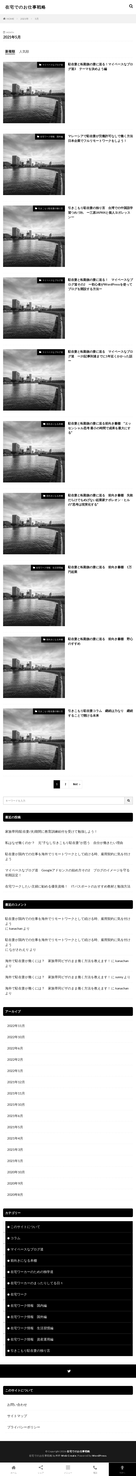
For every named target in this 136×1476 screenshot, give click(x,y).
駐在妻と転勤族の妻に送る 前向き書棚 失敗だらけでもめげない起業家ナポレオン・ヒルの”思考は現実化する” (100, 499)
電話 (95, 1469)
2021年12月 (16, 1082)
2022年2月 (15, 1059)
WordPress (99, 1455)
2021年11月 (16, 1093)
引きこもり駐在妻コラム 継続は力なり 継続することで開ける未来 (100, 713)
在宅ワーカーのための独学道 (32, 1272)
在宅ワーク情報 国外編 (51, 136)
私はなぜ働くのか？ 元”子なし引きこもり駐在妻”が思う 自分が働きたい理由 (64, 843)
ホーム (13, 1469)
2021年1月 (15, 1161)
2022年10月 (16, 1037)
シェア (40, 1469)
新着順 (10, 51)
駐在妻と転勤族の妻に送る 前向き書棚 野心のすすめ (100, 641)
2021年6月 (15, 1116)
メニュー (68, 1469)
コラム (15, 1238)
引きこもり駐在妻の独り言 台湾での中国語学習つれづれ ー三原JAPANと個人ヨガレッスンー (100, 212)
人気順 (24, 51)
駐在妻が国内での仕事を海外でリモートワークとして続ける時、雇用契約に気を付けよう (67, 856)
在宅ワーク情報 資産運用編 (32, 1339)
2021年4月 (15, 1138)
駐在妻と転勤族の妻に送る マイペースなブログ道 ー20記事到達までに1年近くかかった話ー (100, 356)
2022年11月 (16, 1026)
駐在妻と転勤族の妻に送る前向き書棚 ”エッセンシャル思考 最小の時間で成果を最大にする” (99, 427)
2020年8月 (15, 1194)
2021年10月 (16, 1104)
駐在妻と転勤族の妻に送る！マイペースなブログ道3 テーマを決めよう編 (100, 66)
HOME (10, 18)
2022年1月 (15, 1071)
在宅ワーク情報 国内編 (29, 1305)
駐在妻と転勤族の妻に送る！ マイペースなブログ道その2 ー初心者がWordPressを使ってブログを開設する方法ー (100, 284)
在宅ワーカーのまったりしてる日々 (37, 1283)
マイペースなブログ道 (52, 64)
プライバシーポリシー (23, 1427)
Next (75, 784)
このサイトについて (25, 1227)
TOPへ (122, 1469)
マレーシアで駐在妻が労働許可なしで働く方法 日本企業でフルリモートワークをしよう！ (100, 138)
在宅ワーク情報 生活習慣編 (49, 567)
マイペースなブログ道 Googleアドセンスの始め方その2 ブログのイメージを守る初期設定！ (67, 872)
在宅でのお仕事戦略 (25, 7)
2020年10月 (16, 1172)
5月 (37, 18)
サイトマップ (17, 1416)
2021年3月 (15, 1149)
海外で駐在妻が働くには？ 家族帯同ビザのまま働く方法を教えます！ (58, 961)
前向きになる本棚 (54, 424)
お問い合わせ (17, 1404)
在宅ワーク (19, 1294)
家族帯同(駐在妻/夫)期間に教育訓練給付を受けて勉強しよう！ (53, 831)
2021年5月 (15, 1127)
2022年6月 (15, 1048)
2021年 (24, 18)
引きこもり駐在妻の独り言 (50, 208)
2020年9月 (15, 1183)
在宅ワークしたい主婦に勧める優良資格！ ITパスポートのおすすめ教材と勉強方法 (67, 886)
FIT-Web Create (66, 1455)
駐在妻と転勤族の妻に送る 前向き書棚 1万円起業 (100, 569)
